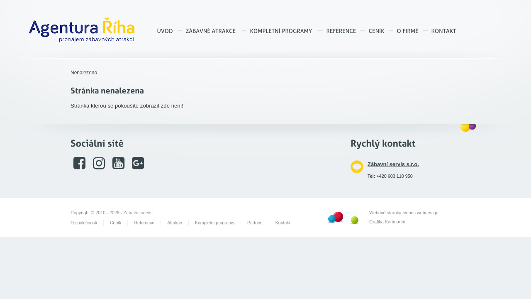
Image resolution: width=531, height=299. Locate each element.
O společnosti (84, 222)
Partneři (255, 222)
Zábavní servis (137, 212)
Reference (144, 222)
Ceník (116, 222)
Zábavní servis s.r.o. (393, 164)
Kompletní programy (214, 222)
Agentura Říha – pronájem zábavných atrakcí (81, 29)
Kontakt (282, 222)
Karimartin (395, 221)
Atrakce (174, 222)
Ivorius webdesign (420, 212)
